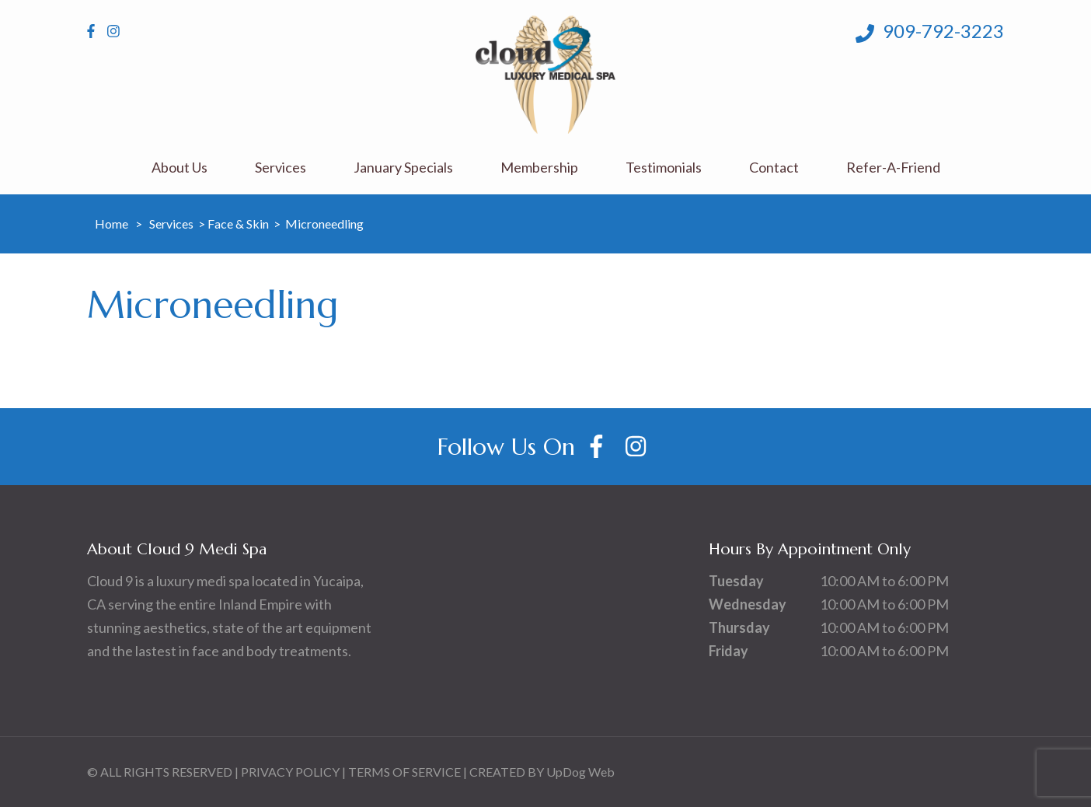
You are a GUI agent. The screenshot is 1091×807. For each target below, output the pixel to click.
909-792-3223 (930, 31)
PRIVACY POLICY (290, 771)
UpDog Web (580, 771)
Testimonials (664, 167)
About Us (179, 167)
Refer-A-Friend (893, 167)
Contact (774, 167)
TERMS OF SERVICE (404, 771)
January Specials (403, 167)
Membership (539, 167)
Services (280, 167)
